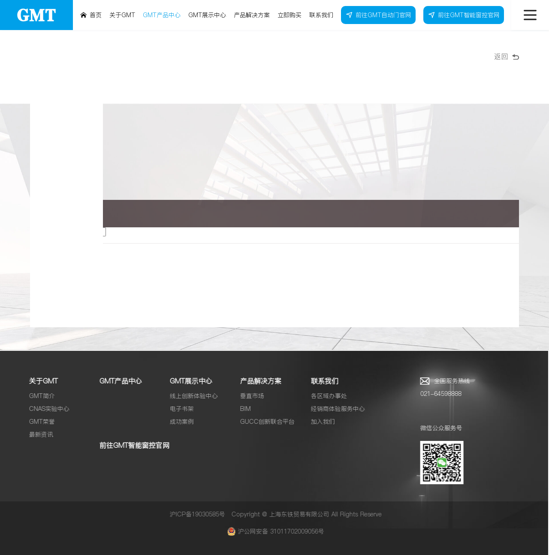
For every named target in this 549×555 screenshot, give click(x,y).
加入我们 (319, 421)
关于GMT (39, 381)
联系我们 (320, 381)
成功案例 (178, 421)
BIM (241, 408)
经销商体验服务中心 (334, 408)
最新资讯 (37, 434)
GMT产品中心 (117, 381)
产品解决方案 (257, 381)
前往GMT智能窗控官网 (131, 445)
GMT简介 (38, 396)
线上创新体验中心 (190, 396)
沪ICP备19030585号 (193, 514)
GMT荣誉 (38, 421)
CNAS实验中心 (45, 408)
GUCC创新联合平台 (263, 421)
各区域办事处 (325, 396)
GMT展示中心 (187, 381)
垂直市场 (248, 396)
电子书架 (178, 408)
